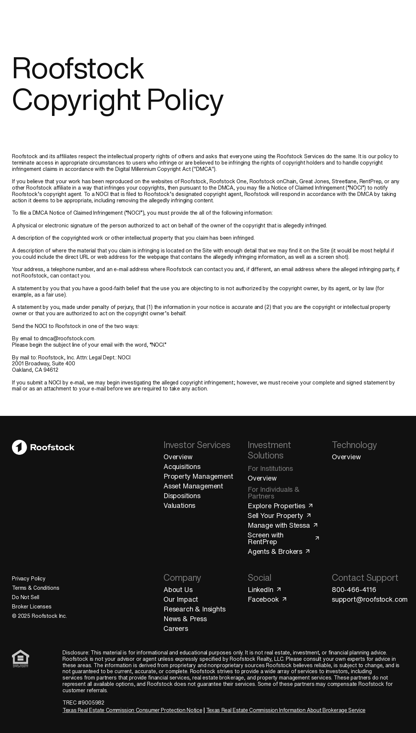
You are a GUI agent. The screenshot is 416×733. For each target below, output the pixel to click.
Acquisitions (182, 466)
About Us (178, 589)
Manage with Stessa (283, 525)
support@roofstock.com (368, 599)
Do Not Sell (25, 597)
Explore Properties (280, 505)
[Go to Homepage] (43, 506)
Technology (232, 19)
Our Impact (180, 599)
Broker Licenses (32, 606)
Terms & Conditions (35, 588)
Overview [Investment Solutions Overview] (262, 478)
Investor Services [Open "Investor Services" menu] (95, 19)
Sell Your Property (280, 515)
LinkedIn (265, 589)
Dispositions (182, 495)
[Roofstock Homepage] (39, 19)
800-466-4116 (354, 589)
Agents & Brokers (279, 551)
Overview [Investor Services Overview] (178, 456)
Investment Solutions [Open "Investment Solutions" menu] (168, 19)
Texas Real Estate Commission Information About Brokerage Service (285, 710)
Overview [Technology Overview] (346, 456)
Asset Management (193, 485)
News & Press (185, 618)
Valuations (179, 505)
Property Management (198, 476)
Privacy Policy (29, 578)
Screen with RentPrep (284, 538)
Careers (175, 628)
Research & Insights (194, 608)
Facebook (267, 599)
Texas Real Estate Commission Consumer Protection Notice (132, 710)
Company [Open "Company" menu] (274, 19)
